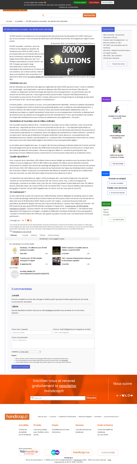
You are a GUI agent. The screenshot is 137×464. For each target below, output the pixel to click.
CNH (12, 59)
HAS (19, 148)
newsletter (67, 385)
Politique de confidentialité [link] (68, 7)
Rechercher (89, 15)
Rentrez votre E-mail (21, 398)
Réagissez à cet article (22, 232)
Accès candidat (115, 183)
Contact (53, 416)
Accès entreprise (116, 192)
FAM (39, 140)
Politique (42, 235)
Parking (105, 212)
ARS (25, 83)
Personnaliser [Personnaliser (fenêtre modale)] (107, 2)
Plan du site (42, 416)
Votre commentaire (20, 337)
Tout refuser (94, 2)
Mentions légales (85, 416)
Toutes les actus (117, 64)
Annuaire (106, 215)
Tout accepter (80, 2)
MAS (73, 140)
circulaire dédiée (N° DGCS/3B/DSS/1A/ (43, 77)
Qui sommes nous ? (111, 416)
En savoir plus (117, 219)
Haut (109, 460)
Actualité (25, 235)
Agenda (106, 209)
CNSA (61, 77)
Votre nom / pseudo (20, 329)
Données (98, 416)
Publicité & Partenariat (67, 416)
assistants (64, 360)
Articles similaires (53, 235)
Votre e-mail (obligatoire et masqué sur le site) (72, 329)
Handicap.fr (78, 460)
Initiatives (34, 235)
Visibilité (15, 352)
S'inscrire (91, 397)
